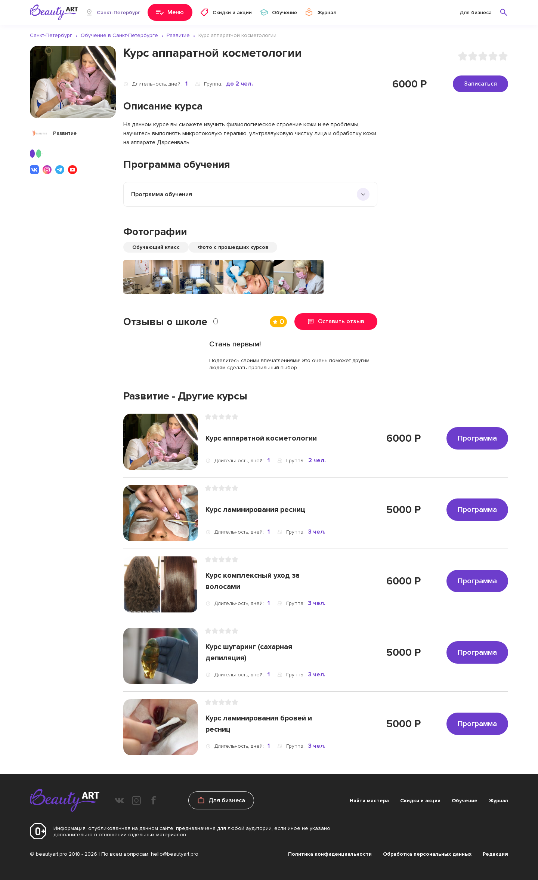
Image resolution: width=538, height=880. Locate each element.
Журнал (498, 800)
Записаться (480, 83)
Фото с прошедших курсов (233, 247)
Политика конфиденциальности (330, 854)
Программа (477, 438)
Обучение (464, 800)
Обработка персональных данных (427, 854)
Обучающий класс (156, 247)
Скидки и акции (420, 800)
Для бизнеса (476, 12)
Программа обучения (161, 194)
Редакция (495, 854)
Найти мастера (369, 800)
